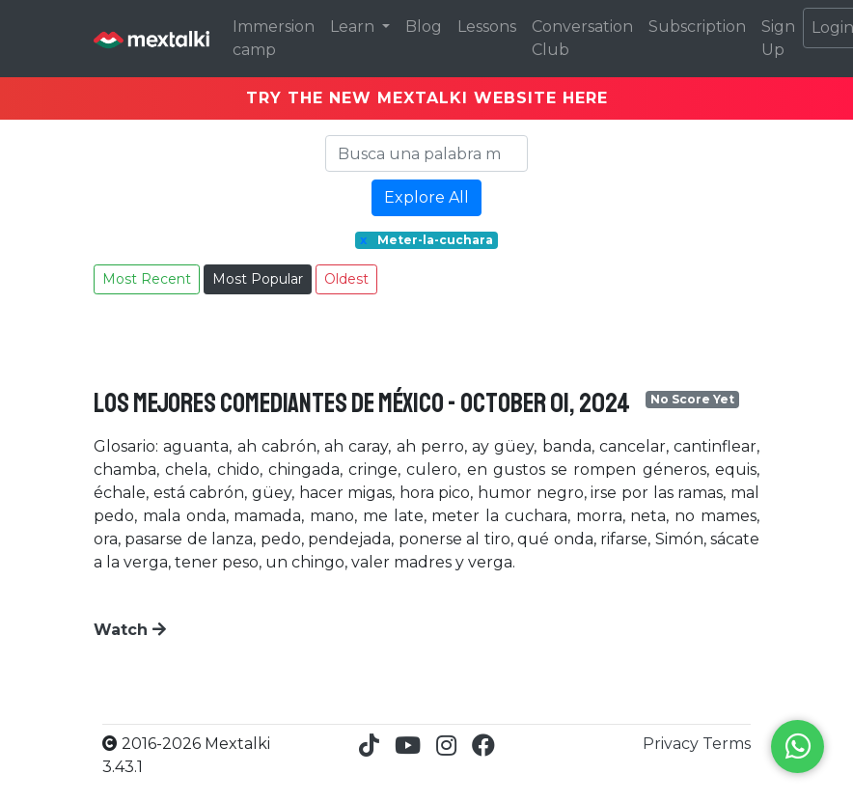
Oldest (346, 279)
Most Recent (146, 279)
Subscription (697, 26)
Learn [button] (354, 26)
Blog (423, 26)
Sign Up (778, 38)
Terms (726, 743)
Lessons (486, 26)
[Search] (426, 153)
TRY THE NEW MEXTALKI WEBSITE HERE (427, 98)
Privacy (672, 743)
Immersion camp (274, 38)
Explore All (426, 197)
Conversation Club (582, 38)
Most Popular (257, 279)
